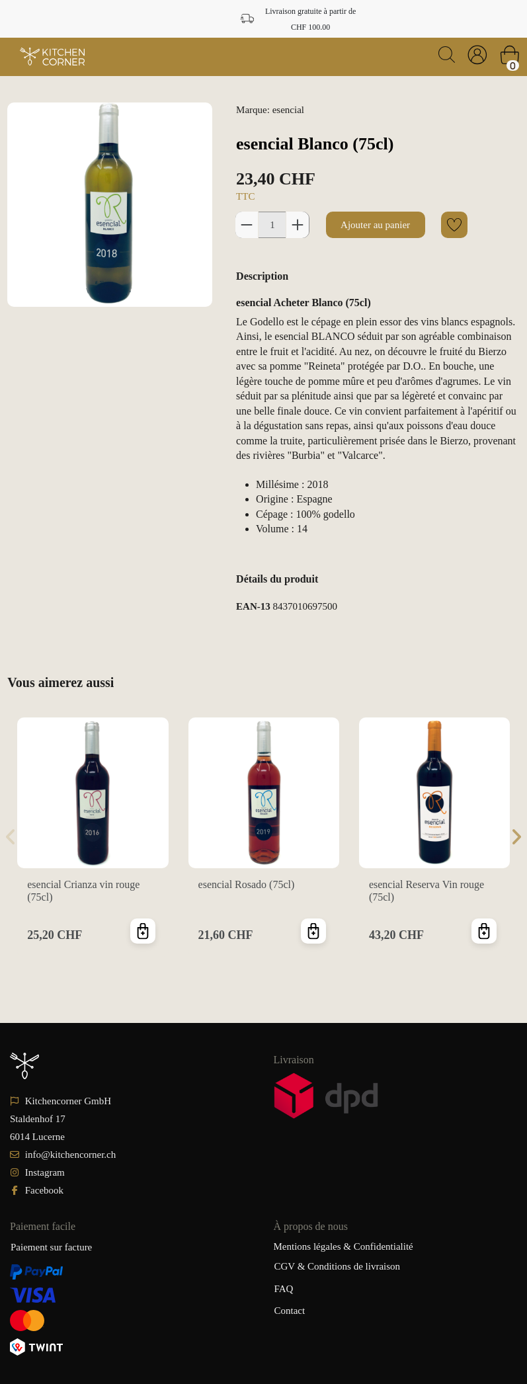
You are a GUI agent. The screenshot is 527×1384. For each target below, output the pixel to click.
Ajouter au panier (375, 225)
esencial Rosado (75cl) (246, 884)
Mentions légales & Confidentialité (343, 1246)
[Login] (478, 54)
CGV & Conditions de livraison (337, 1266)
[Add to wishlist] (454, 225)
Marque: (253, 109)
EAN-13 (253, 606)
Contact (289, 1310)
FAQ (284, 1288)
